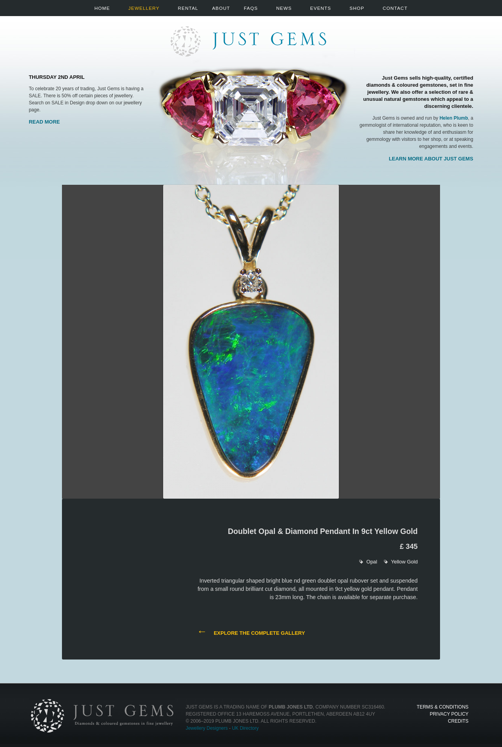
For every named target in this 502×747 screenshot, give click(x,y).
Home (102, 8)
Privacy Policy (449, 714)
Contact (395, 8)
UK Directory (245, 728)
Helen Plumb (454, 118)
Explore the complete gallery (251, 632)
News (283, 8)
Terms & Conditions (443, 707)
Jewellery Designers (206, 728)
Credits (458, 721)
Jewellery (143, 8)
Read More (44, 122)
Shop (356, 8)
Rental (188, 8)
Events (320, 8)
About (221, 8)
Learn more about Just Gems (431, 159)
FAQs (251, 8)
